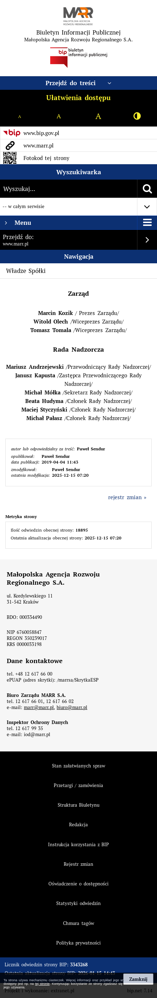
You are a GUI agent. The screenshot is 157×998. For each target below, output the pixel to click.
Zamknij (138, 979)
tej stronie (42, 984)
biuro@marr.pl (72, 707)
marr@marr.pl (39, 707)
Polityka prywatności (78, 943)
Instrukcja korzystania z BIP (78, 845)
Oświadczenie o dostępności (78, 884)
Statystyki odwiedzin (78, 903)
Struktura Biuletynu (78, 805)
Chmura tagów (78, 923)
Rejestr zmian (78, 864)
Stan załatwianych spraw (78, 766)
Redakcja (78, 825)
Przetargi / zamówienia (78, 785)
